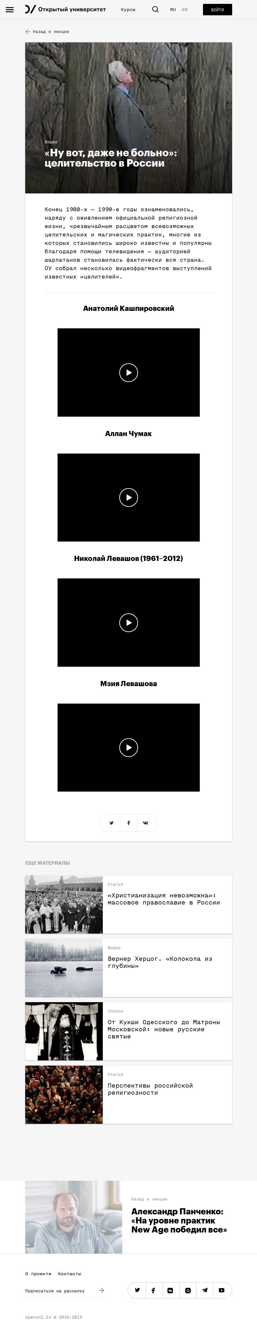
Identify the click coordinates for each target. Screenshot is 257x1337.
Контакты (69, 1273)
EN (184, 9)
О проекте (38, 1273)
